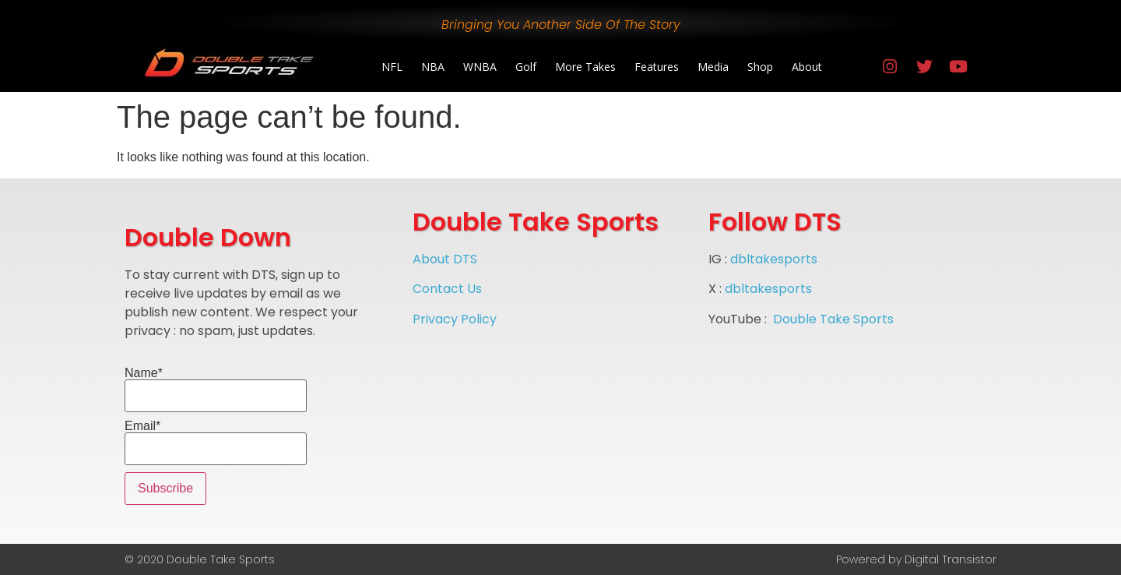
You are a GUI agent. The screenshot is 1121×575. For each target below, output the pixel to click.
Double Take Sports (833, 319)
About (807, 66)
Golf (525, 66)
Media (713, 66)
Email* (216, 442)
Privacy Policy (455, 319)
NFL (391, 66)
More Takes (585, 66)
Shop (760, 66)
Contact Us (447, 289)
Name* (216, 389)
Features (656, 66)
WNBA (480, 66)
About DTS (445, 259)
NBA (433, 66)
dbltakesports (773, 259)
